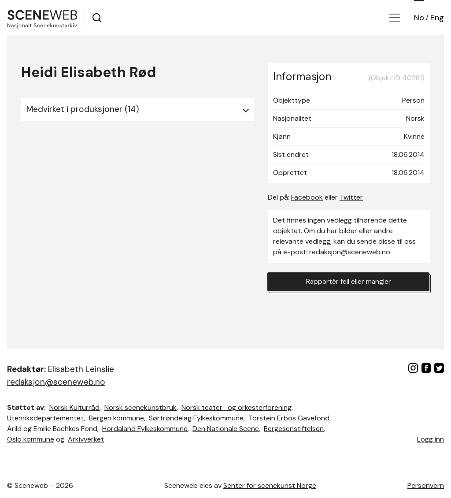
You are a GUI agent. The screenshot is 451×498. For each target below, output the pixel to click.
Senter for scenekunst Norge (269, 485)
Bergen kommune (116, 418)
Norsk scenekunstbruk (140, 407)
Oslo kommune (30, 439)
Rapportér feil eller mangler (348, 281)
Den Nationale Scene (225, 428)
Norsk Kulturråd (74, 407)
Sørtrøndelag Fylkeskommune (196, 418)
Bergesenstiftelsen (294, 428)
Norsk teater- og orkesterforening (236, 407)
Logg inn (430, 439)
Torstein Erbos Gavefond (288, 418)
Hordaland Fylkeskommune (145, 428)
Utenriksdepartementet (45, 418)
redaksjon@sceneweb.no (349, 251)
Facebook (307, 197)
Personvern (425, 485)
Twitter (351, 197)
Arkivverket (86, 439)
